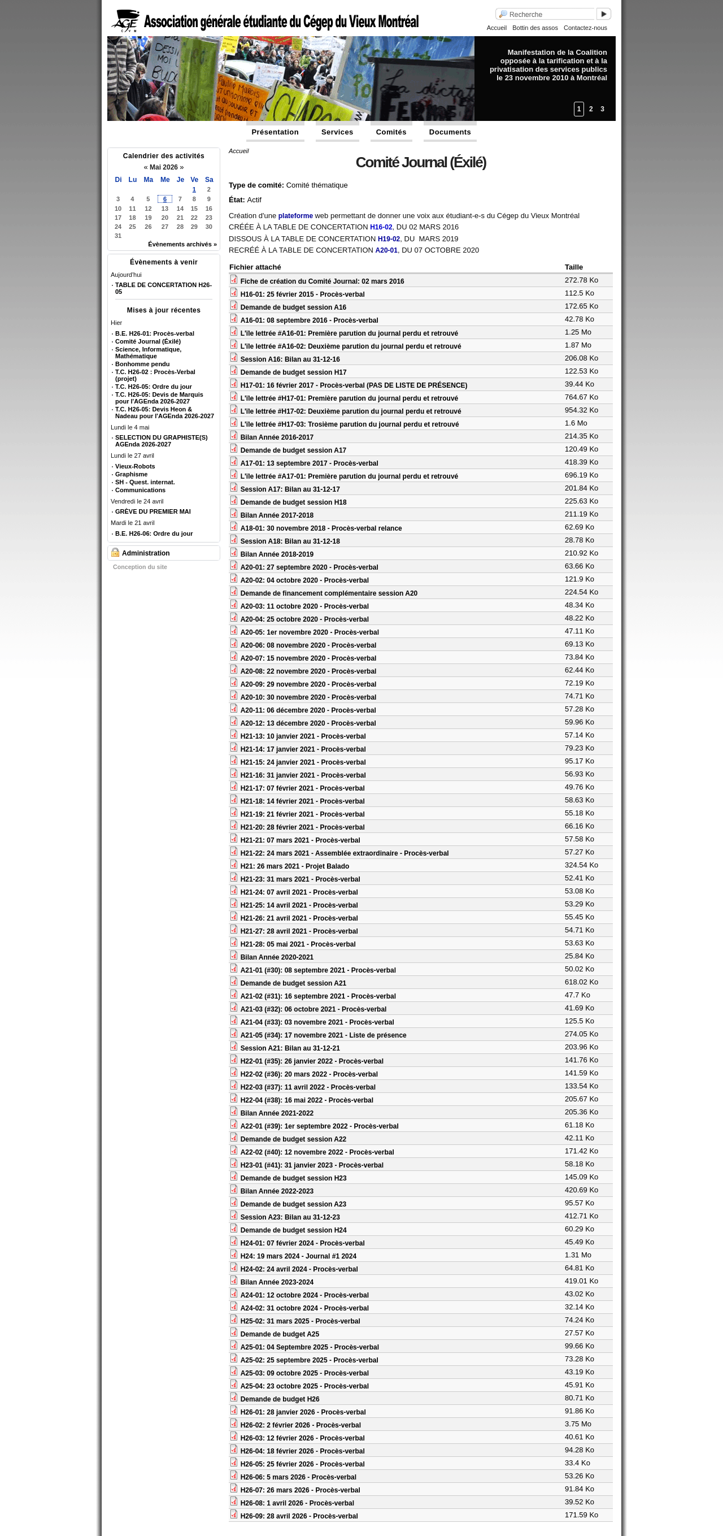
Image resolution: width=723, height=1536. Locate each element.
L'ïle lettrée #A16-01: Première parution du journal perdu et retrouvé (350, 333)
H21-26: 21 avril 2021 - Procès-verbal (299, 918)
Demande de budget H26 (280, 1399)
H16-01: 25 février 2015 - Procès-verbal (303, 294)
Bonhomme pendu (142, 364)
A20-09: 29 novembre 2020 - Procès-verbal (309, 684)
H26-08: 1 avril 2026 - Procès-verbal (297, 1503)
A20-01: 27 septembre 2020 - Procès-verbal (309, 567)
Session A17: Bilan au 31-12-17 (290, 489)
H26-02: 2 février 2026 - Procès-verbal (301, 1425)
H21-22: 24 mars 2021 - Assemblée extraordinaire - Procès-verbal (345, 853)
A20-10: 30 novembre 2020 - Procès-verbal (309, 697)
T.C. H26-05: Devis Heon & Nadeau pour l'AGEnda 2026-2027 (164, 412)
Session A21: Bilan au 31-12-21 (290, 1048)
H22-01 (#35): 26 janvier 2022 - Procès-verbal (312, 1061)
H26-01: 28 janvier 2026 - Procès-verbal (303, 1412)
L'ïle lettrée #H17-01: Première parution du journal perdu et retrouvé (350, 398)
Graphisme (131, 474)
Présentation (275, 132)
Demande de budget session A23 (294, 1204)
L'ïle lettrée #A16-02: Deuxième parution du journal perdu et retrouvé (351, 346)
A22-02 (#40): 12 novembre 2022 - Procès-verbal (317, 1152)
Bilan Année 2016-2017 (277, 437)
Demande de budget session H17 (294, 372)
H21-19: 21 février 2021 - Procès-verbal (303, 814)
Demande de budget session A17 (294, 450)
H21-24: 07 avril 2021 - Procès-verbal (299, 892)
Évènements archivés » (182, 244)
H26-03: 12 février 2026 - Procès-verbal (303, 1438)
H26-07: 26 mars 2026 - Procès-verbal (300, 1490)
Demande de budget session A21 (294, 983)
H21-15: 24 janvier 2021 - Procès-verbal (303, 762)
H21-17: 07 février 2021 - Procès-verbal (303, 788)
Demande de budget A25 (280, 1334)
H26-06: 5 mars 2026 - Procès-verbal (298, 1477)
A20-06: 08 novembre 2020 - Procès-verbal (309, 645)
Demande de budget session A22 (294, 1139)
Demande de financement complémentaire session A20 (329, 593)
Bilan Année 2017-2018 (277, 515)
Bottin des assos (535, 27)
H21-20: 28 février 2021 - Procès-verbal (303, 827)
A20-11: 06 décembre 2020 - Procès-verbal (308, 710)
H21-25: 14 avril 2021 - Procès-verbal (299, 905)
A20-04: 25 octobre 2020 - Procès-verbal (305, 619)
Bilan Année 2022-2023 (277, 1191)
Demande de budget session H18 (294, 502)
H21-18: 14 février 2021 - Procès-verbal (303, 801)
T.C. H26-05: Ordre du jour (153, 386)
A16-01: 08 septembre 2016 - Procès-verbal (309, 320)
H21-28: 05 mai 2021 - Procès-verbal (298, 944)
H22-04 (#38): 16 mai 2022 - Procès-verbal (307, 1100)
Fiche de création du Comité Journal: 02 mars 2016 (322, 281)
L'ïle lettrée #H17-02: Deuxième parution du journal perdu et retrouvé (351, 411)
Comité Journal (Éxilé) (148, 341)
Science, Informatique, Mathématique (148, 352)
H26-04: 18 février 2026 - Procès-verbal (303, 1451)
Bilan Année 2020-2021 (277, 957)
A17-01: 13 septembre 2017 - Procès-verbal (309, 463)
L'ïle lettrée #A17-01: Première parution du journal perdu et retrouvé (350, 476)
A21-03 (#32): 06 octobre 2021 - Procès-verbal (314, 1009)
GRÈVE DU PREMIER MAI (153, 511)
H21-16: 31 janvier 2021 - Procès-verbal (303, 775)
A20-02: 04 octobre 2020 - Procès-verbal (305, 580)
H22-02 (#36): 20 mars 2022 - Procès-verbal (309, 1074)
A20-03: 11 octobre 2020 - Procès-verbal (305, 606)
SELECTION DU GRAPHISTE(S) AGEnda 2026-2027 (161, 441)
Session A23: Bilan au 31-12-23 (290, 1217)
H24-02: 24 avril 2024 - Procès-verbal (299, 1269)
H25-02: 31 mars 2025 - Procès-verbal (300, 1321)
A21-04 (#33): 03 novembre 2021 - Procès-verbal (317, 1022)
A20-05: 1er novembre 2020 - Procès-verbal (310, 632)
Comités (391, 132)
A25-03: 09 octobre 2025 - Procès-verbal (305, 1373)
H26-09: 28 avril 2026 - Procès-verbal (299, 1516)
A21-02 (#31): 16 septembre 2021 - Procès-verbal (318, 996)
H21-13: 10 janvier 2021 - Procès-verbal (303, 736)
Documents (450, 132)
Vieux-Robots (135, 466)
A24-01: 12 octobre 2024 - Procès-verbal (305, 1295)
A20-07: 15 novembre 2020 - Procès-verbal (309, 658)
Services (337, 132)
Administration (146, 553)
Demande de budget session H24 (294, 1230)
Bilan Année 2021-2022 (277, 1113)
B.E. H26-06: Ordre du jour (154, 533)
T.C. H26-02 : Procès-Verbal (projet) (155, 375)
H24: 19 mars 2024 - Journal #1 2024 (298, 1256)
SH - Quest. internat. (145, 482)
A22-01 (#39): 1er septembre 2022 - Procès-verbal (320, 1126)
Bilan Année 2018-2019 (277, 554)
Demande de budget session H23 (294, 1178)
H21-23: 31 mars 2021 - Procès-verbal (300, 879)
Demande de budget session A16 (294, 307)
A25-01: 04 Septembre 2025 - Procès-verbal (310, 1347)
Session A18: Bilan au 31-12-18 (290, 541)
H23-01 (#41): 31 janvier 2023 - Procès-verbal (312, 1165)
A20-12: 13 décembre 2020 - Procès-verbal (308, 723)
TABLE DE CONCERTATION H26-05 (163, 288)
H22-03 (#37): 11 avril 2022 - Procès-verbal (308, 1087)
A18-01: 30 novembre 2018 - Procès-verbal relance (321, 528)
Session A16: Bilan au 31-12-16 (290, 359)
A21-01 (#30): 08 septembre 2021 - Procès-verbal (318, 970)
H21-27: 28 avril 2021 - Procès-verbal (299, 931)
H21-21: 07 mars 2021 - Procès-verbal (300, 840)
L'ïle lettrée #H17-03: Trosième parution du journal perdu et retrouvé (350, 424)
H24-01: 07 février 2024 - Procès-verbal (303, 1243)
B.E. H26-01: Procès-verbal (154, 333)
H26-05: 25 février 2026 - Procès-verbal (303, 1464)
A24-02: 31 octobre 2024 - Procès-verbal (305, 1308)
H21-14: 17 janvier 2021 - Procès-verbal (303, 749)
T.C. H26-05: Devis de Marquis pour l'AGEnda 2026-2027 (159, 398)
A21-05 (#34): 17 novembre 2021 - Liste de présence (324, 1035)
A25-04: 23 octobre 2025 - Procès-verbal (305, 1386)
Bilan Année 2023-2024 (277, 1282)
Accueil (497, 27)
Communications (140, 490)
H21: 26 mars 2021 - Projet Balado (295, 866)
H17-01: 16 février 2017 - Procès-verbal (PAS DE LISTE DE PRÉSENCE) (354, 385)
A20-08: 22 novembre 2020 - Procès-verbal (309, 671)
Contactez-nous (585, 27)
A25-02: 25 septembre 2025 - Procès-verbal (309, 1360)
